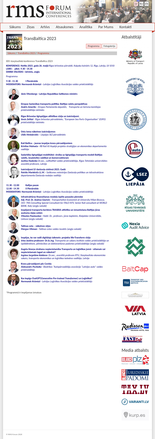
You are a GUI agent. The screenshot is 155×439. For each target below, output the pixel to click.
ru (141, 3)
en (146, 3)
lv (136, 3)
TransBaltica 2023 (26, 53)
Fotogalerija (109, 46)
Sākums (11, 53)
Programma (93, 46)
